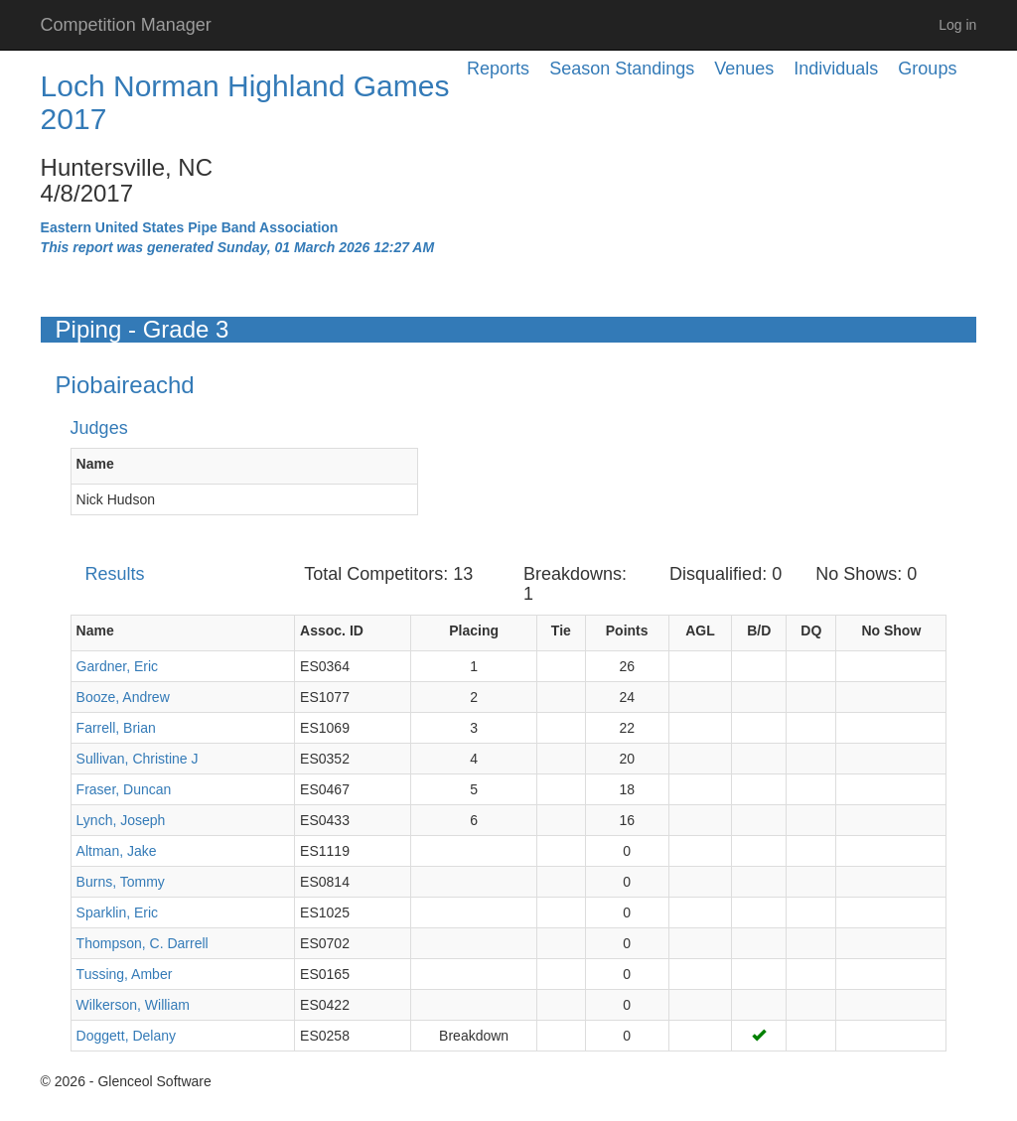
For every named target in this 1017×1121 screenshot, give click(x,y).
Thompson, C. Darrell (142, 943)
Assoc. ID (331, 630)
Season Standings (621, 68)
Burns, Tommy (120, 882)
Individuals (836, 68)
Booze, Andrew (123, 697)
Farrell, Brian (116, 728)
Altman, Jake (116, 851)
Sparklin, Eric (117, 912)
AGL (700, 630)
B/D (759, 630)
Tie (561, 630)
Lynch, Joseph (121, 820)
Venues (744, 68)
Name (95, 464)
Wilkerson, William (133, 1005)
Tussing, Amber (124, 974)
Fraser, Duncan (124, 789)
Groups (927, 68)
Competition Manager (126, 25)
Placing (474, 630)
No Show (891, 630)
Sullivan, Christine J (137, 759)
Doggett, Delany (126, 1036)
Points (627, 630)
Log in (957, 25)
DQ (810, 630)
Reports (498, 68)
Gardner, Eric (117, 666)
